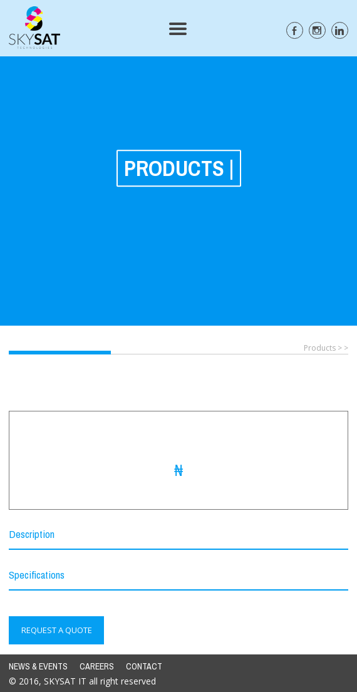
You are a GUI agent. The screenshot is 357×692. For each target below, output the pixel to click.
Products (320, 348)
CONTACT (144, 666)
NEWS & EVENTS (38, 666)
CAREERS (97, 666)
